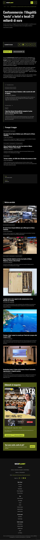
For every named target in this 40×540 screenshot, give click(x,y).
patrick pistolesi (12, 143)
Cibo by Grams (20, 507)
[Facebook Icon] (21, 478)
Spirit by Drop (20, 509)
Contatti (20, 486)
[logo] (10, 3)
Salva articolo (7, 51)
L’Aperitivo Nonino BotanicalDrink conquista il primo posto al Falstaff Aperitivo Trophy (18, 112)
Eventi (20, 504)
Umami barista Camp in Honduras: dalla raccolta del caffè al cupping (20, 92)
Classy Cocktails (6, 143)
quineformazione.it (26, 475)
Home (5, 6)
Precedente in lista (9, 84)
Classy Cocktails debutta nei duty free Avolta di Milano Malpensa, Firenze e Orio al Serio (18, 146)
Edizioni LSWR (20, 526)
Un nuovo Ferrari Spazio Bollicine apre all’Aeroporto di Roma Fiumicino (19, 134)
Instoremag (20, 518)
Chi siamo (20, 484)
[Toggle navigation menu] (4, 3)
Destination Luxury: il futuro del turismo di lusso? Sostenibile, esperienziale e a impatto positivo (19, 370)
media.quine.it (14, 475)
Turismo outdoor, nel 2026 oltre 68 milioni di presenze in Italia (20, 158)
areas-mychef (13, 131)
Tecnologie (20, 500)
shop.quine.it (20, 475)
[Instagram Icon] (19, 478)
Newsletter (20, 488)
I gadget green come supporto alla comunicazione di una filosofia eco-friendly (18, 300)
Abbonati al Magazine (18, 435)
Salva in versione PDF (19, 51)
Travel (8, 6)
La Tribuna (20, 532)
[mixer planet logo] (20, 463)
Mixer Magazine (20, 490)
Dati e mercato (20, 498)
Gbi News (20, 516)
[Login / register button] (32, 2)
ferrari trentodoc (6, 131)
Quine (20, 530)
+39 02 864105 (22, 472)
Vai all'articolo (9, 435)
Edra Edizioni (20, 524)
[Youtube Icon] (25, 478)
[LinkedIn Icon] (23, 478)
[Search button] (35, 2)
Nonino (6, 108)
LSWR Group (20, 528)
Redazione (14, 95)
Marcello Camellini (19, 143)
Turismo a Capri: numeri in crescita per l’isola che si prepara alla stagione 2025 (20, 336)
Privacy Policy (20, 493)
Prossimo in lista (9, 105)
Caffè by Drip (20, 511)
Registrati (32, 446)
